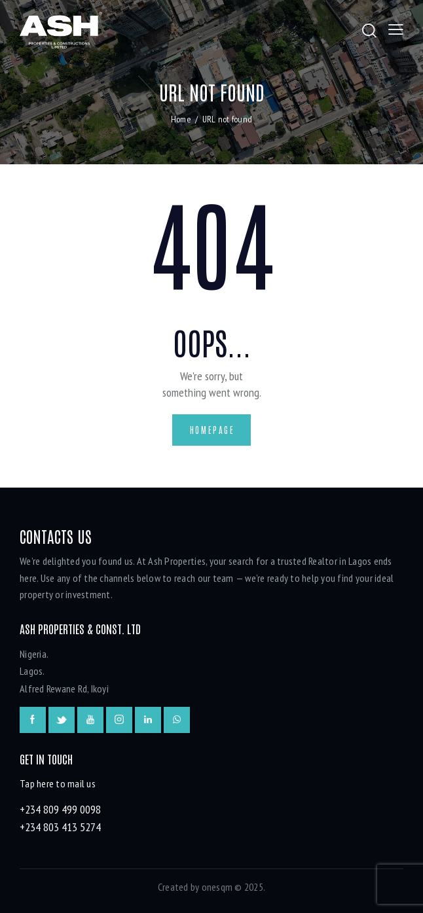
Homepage (212, 429)
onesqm (217, 886)
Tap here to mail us (58, 783)
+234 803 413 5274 (60, 826)
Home (181, 119)
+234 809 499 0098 (60, 809)
